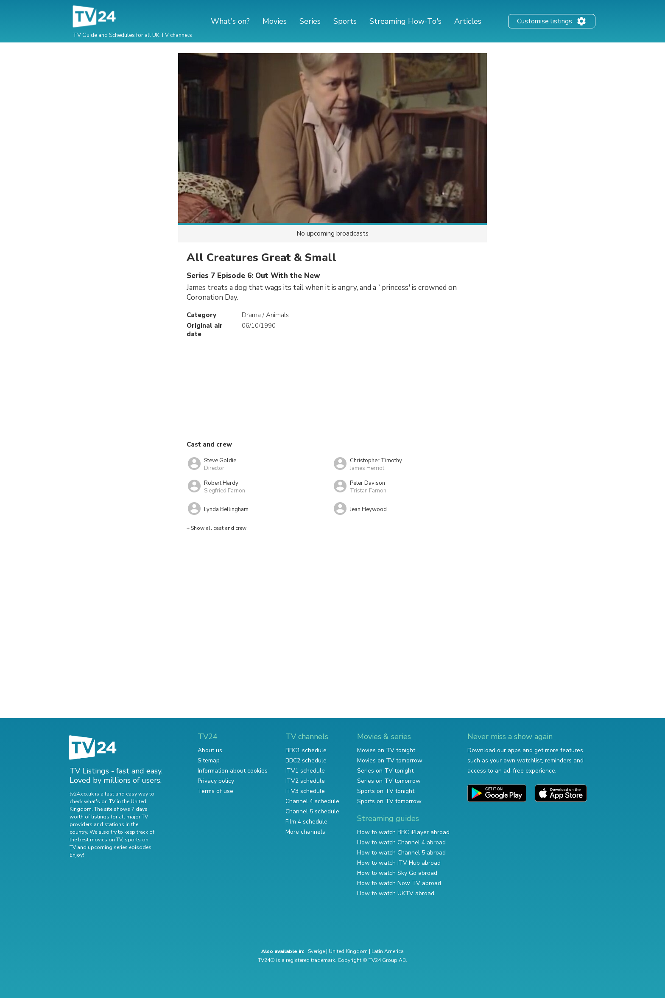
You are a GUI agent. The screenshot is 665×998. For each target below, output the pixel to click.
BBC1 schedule (306, 750)
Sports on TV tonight (385, 791)
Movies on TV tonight (386, 750)
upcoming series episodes (119, 847)
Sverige (316, 951)
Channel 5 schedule (312, 811)
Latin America (388, 951)
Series (310, 21)
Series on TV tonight (385, 771)
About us (210, 750)
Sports (345, 21)
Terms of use (215, 791)
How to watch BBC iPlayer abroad (403, 832)
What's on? (230, 21)
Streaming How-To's (405, 21)
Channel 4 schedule (312, 801)
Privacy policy (216, 781)
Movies (275, 21)
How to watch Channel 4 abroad (401, 842)
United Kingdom (348, 951)
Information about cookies (233, 771)
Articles (467, 21)
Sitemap (209, 760)
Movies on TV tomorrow (389, 760)
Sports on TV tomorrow (389, 801)
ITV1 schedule (305, 771)
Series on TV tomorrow (389, 781)
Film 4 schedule (306, 822)
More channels (305, 832)
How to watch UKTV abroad (395, 893)
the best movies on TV (96, 839)
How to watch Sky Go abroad (397, 873)
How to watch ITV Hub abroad (399, 863)
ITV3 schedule (305, 791)
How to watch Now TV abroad (399, 883)
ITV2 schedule (305, 781)
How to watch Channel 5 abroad (401, 853)
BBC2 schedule (306, 760)
